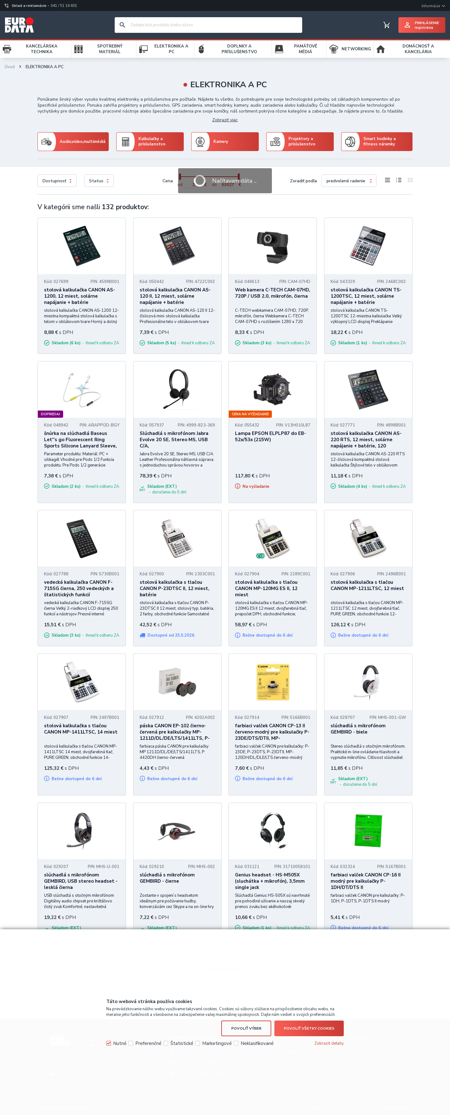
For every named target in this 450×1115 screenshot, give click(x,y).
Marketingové (217, 1043)
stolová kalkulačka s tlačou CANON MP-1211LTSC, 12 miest (367, 585)
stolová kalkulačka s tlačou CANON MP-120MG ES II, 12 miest (266, 588)
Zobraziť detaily (329, 1043)
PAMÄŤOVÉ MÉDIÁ (305, 49)
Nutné (120, 1043)
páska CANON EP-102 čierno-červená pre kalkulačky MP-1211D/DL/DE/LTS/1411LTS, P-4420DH (175, 735)
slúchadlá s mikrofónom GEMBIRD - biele (358, 729)
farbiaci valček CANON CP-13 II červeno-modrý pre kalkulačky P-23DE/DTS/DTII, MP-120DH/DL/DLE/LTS (272, 735)
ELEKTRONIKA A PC (171, 49)
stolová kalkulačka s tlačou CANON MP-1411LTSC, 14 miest (81, 729)
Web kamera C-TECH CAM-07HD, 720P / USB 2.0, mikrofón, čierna (272, 293)
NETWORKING (356, 49)
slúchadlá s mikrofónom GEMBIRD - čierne (167, 878)
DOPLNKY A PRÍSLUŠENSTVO (239, 49)
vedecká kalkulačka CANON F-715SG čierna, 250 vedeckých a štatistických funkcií (79, 588)
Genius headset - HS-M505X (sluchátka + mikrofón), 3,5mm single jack (270, 881)
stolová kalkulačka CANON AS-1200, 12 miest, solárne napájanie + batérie (79, 296)
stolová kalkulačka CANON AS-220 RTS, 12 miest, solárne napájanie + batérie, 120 (366, 439)
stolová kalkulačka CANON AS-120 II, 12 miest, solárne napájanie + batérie (175, 296)
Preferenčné (148, 1043)
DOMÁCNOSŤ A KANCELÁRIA (418, 49)
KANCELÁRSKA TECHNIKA (42, 49)
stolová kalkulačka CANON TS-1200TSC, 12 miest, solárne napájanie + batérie (366, 296)
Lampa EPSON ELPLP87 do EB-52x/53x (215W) (270, 436)
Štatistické (181, 1043)
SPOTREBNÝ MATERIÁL (109, 49)
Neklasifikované (257, 1043)
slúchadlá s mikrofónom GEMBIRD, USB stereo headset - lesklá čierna (81, 881)
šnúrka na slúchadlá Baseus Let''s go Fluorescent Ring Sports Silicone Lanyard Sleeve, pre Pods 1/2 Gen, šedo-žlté (80, 442)
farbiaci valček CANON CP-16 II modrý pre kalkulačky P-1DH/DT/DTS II (366, 881)
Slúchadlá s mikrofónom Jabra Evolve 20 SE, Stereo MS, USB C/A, (174, 439)
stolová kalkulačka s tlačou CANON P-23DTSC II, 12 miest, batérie (174, 588)
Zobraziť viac (225, 120)
